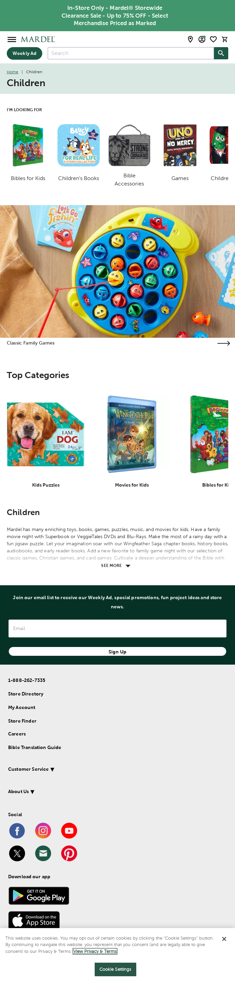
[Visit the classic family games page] (223, 343)
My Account (22, 707)
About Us (18, 791)
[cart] (224, 39)
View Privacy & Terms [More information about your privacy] (95, 951)
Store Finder (22, 721)
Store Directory (25, 693)
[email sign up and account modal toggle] (201, 39)
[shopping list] (213, 39)
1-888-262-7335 (26, 680)
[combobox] (131, 53)
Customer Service (28, 769)
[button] (108, 770)
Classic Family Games (30, 343)
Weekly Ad (25, 53)
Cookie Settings (115, 969)
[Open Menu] (12, 39)
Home (13, 72)
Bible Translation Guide (34, 747)
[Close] (224, 938)
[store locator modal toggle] (190, 39)
